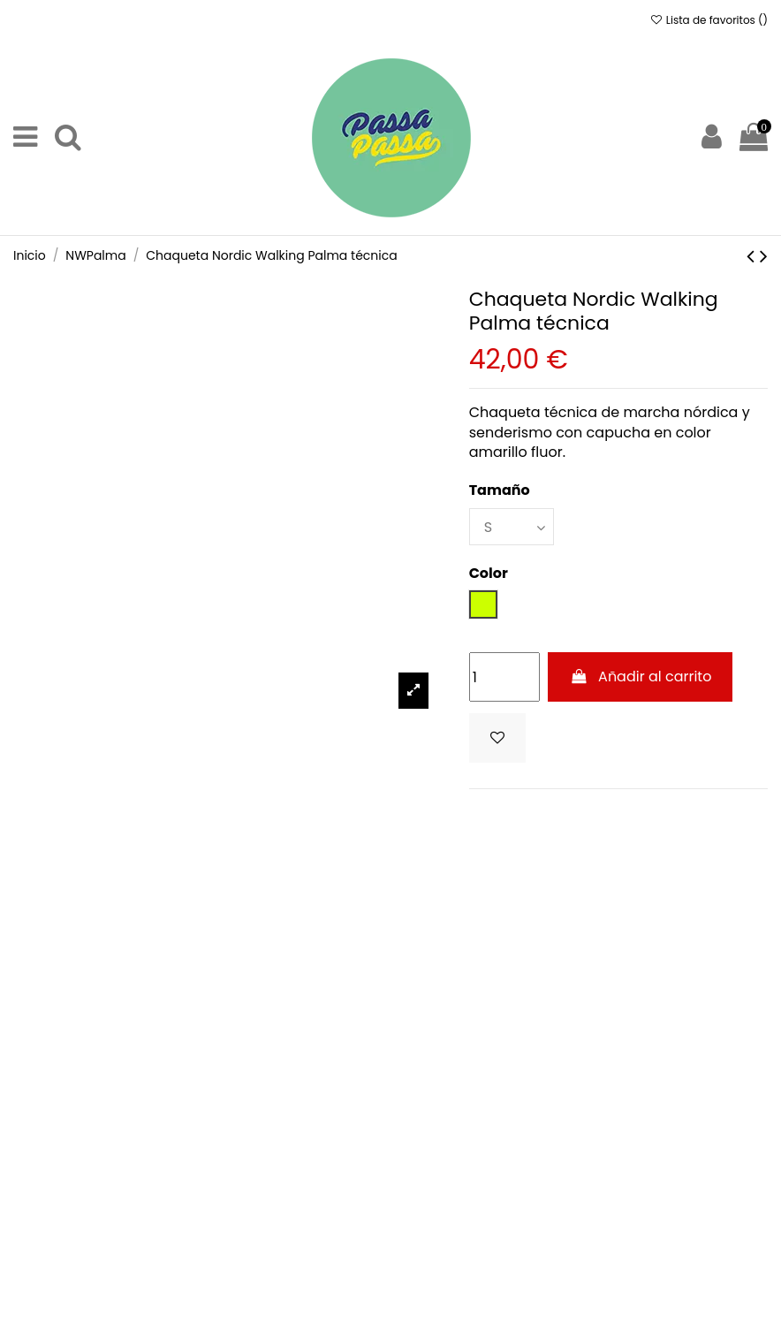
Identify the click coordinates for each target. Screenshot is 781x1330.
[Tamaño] (511, 526)
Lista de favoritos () (708, 19)
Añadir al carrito (640, 676)
